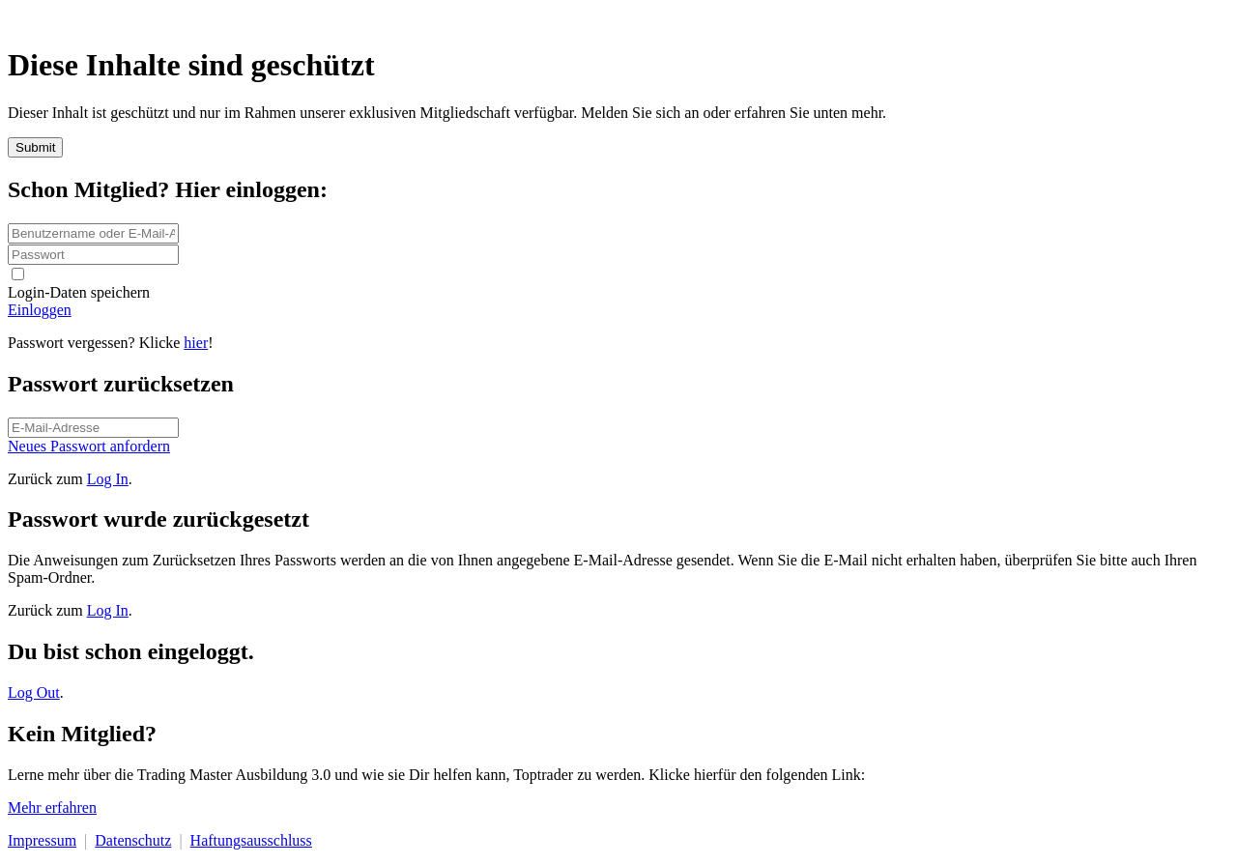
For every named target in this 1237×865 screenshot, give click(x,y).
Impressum (42, 840)
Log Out (34, 692)
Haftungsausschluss (251, 840)
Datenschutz (133, 840)
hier (196, 342)
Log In (108, 479)
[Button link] (618, 310)
